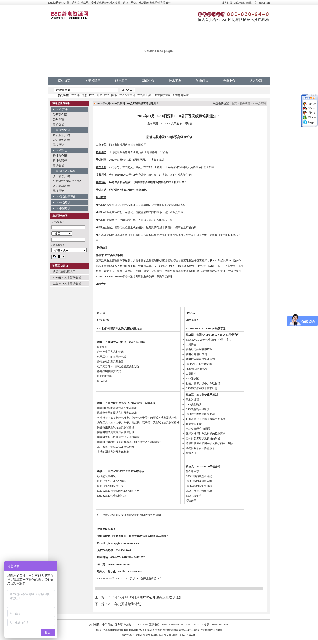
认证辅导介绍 (61, 176)
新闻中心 (148, 80)
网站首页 (64, 80)
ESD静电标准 (181, 95)
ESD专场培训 (62, 202)
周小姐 (312, 112)
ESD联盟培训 (62, 208)
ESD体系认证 (145, 95)
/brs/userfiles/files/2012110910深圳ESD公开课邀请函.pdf (129, 578)
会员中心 (229, 80)
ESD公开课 (95, 95)
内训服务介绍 (61, 135)
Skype (311, 122)
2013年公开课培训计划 (124, 604)
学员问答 (202, 80)
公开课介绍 (60, 114)
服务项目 (121, 80)
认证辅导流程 (61, 186)
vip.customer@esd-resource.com (121, 629)
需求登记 (58, 124)
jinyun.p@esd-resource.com (123, 543)
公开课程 (58, 119)
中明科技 (107, 624)
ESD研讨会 (110, 95)
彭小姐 (312, 103)
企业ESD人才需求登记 (67, 283)
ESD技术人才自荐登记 (67, 277)
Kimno (312, 117)
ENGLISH (264, 2)
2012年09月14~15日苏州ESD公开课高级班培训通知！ (147, 597)
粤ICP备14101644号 (183, 635)
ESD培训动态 (79, 95)
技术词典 (175, 80)
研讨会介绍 (60, 155)
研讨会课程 (60, 160)
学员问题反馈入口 (64, 271)
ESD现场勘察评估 (65, 196)
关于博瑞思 (92, 80)
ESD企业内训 (127, 95)
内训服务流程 (61, 140)
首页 (234, 103)
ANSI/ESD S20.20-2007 (67, 181)
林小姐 (312, 108)
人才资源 (256, 80)
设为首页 (227, 2)
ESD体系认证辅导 (65, 171)
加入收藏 (239, 2)
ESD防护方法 (163, 95)
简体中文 (251, 2)
